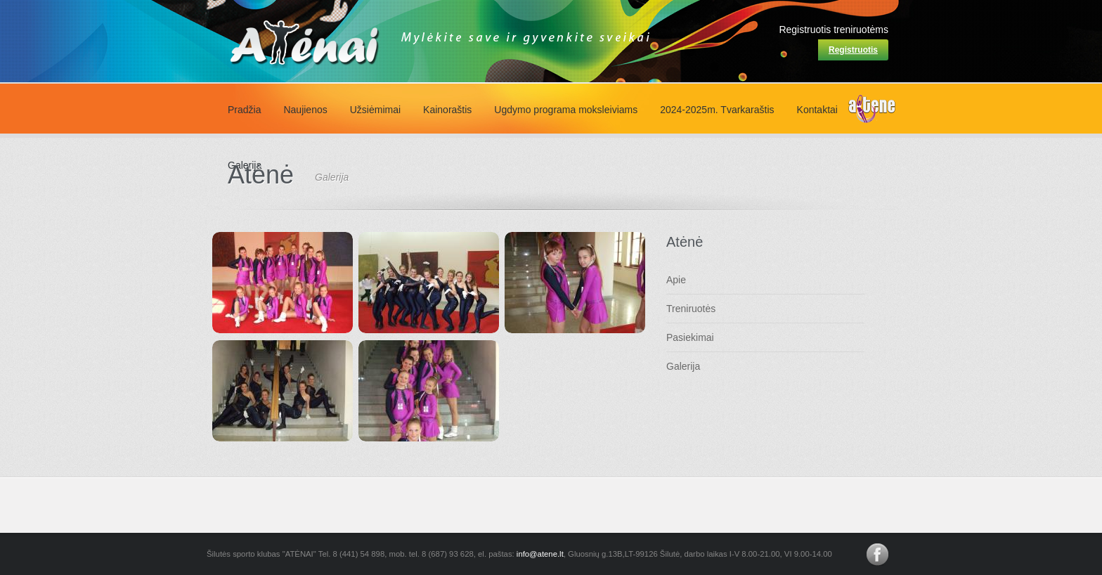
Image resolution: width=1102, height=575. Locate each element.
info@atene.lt (540, 554)
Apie (676, 279)
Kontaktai (817, 110)
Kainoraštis (447, 110)
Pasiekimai (690, 337)
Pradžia (244, 110)
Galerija (683, 366)
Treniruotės (690, 308)
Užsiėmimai (375, 110)
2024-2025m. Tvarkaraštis (717, 110)
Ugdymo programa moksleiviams (565, 110)
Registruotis (853, 50)
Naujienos (305, 110)
